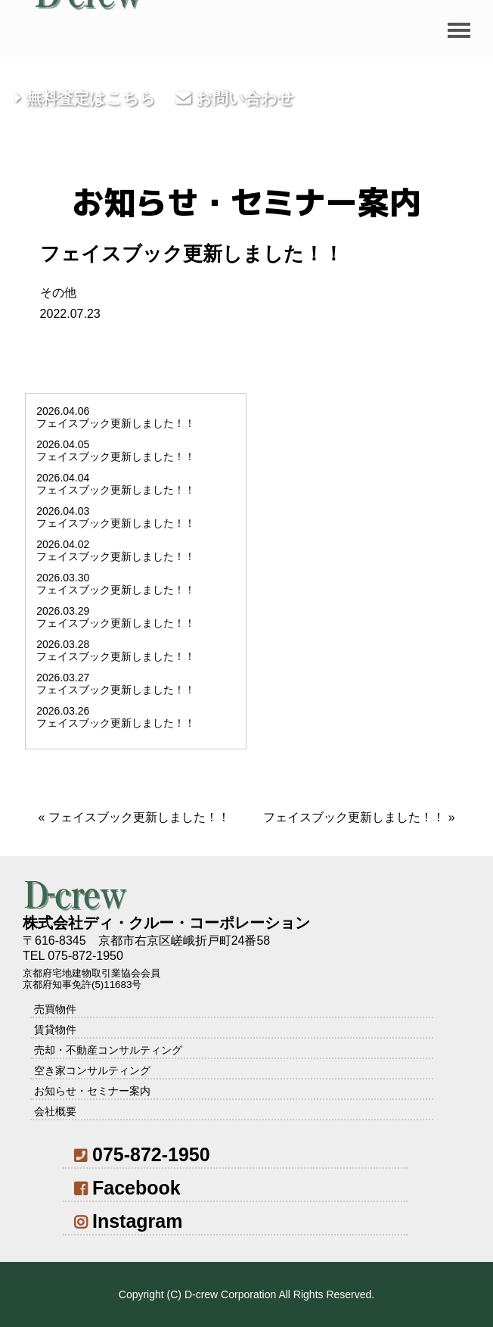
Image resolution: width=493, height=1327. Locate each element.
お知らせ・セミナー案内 (92, 1091)
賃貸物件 (55, 1029)
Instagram (128, 1221)
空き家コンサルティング (92, 1070)
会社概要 (55, 1111)
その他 (58, 292)
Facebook (127, 1187)
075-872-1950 (141, 1154)
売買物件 (55, 1009)
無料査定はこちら (85, 98)
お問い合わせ (234, 98)
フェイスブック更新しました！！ (139, 817)
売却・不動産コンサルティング (108, 1050)
